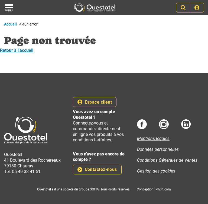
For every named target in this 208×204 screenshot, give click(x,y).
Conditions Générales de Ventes (167, 160)
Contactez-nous (97, 169)
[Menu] (9, 8)
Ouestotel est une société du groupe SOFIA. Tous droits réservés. (83, 189)
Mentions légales (153, 138)
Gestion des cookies (156, 171)
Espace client (94, 102)
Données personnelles (158, 149)
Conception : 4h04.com (154, 189)
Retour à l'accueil (16, 50)
